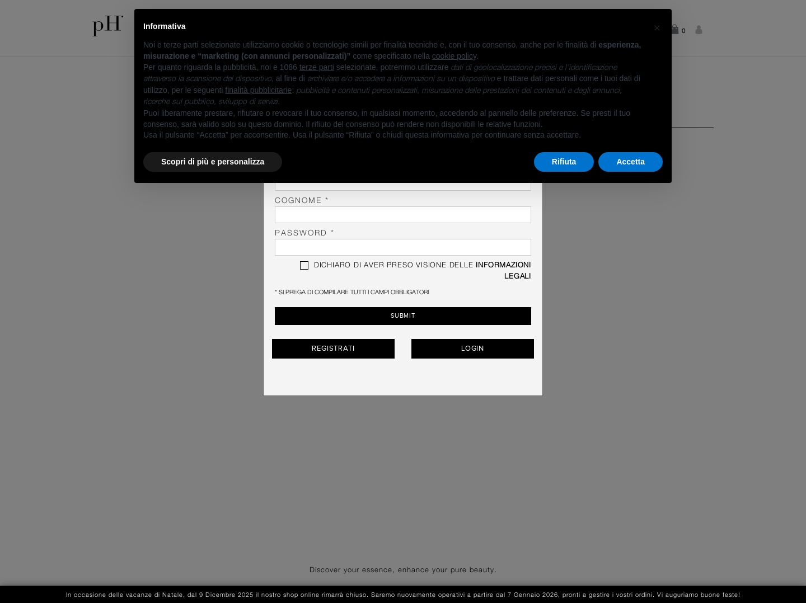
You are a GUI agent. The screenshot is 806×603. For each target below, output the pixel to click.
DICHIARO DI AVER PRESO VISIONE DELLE (415, 270)
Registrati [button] (333, 347)
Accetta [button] (630, 161)
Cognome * (403, 210)
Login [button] (473, 347)
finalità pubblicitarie (258, 90)
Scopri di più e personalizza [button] (212, 161)
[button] (657, 27)
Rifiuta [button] (564, 161)
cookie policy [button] (454, 55)
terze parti (316, 67)
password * (403, 242)
